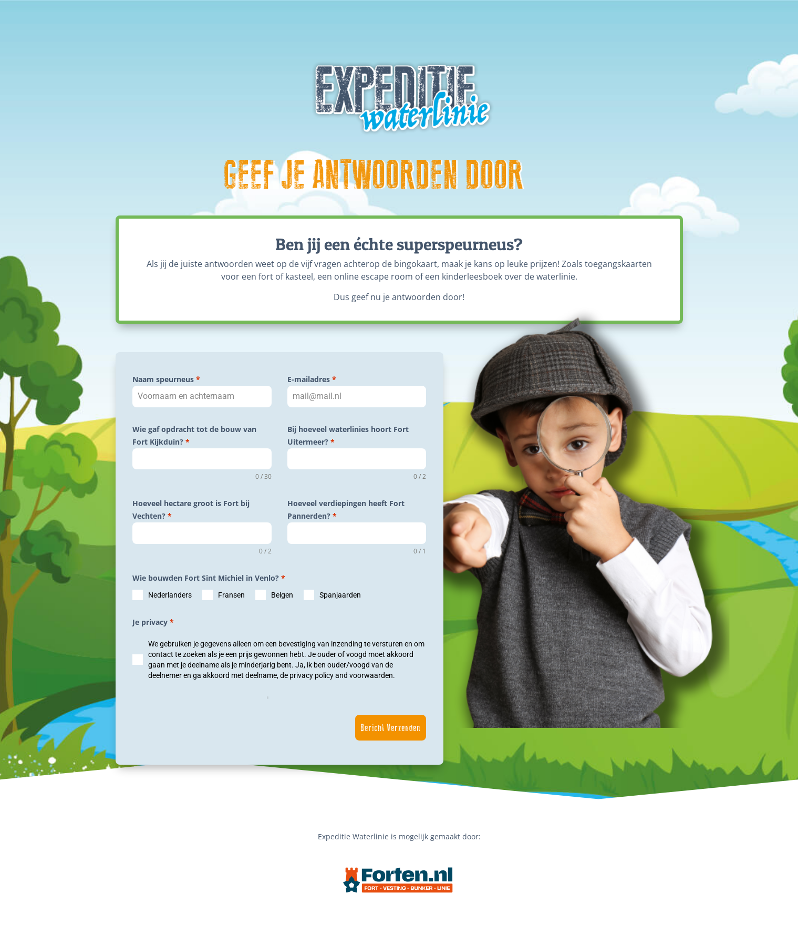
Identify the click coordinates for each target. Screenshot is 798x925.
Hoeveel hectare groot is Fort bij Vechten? (191, 509)
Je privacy (153, 622)
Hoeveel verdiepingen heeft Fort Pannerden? (346, 509)
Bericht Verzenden (390, 727)
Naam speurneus (166, 379)
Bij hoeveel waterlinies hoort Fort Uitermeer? (348, 435)
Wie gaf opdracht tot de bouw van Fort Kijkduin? (194, 435)
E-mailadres (311, 379)
